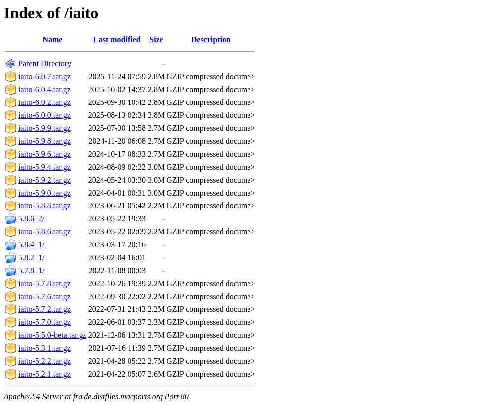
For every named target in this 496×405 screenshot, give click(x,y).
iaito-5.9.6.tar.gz (44, 154)
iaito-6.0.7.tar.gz (44, 76)
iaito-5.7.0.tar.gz (44, 322)
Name (52, 39)
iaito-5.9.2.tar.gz (44, 180)
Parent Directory (44, 63)
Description (211, 39)
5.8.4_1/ (31, 244)
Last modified (117, 39)
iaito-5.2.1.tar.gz (44, 374)
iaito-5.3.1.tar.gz (44, 348)
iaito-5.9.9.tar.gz (44, 128)
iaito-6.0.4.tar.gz (44, 89)
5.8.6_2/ (31, 218)
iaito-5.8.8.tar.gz (44, 206)
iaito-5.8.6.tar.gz (44, 231)
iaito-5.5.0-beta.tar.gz (52, 335)
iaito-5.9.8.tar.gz (44, 141)
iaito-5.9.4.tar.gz (44, 167)
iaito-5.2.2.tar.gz (44, 361)
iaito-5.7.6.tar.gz (44, 296)
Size (156, 39)
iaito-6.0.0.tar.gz (44, 115)
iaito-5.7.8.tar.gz (44, 283)
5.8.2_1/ (31, 257)
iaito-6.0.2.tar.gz (44, 102)
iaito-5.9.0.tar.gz (44, 193)
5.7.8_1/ (31, 270)
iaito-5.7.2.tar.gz (44, 309)
